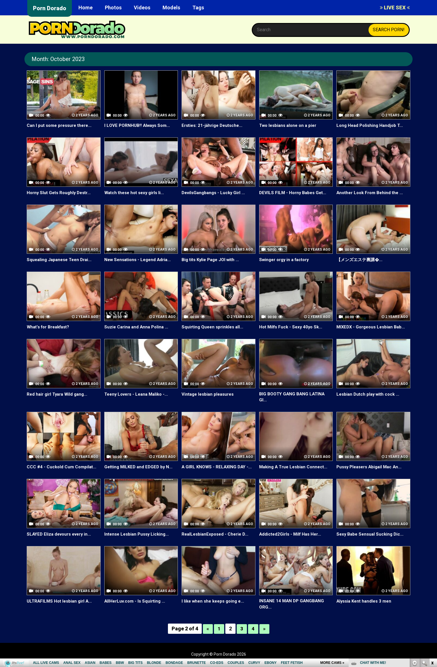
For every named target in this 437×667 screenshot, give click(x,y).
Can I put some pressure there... (61, 125)
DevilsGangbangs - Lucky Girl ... (215, 192)
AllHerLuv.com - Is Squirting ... (136, 602)
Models (171, 8)
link (432, 578)
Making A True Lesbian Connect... (295, 467)
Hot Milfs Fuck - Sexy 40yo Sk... (292, 327)
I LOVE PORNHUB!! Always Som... (138, 125)
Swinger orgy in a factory (286, 259)
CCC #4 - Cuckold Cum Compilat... (63, 467)
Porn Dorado (49, 8)
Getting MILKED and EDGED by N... (140, 467)
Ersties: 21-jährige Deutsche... (214, 125)
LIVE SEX (395, 8)
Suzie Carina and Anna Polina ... (137, 327)
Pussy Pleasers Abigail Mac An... (371, 467)
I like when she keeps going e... (215, 602)
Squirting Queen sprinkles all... (214, 327)
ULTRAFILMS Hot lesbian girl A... (61, 602)
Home (85, 8)
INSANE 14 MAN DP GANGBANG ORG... (292, 605)
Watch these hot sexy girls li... (136, 192)
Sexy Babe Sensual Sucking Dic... (371, 534)
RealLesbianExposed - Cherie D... (217, 534)
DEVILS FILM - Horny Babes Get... (294, 192)
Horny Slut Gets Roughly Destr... (61, 192)
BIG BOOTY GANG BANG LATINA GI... (293, 397)
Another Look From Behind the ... (371, 192)
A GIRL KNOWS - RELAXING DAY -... (218, 467)
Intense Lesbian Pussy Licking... (138, 534)
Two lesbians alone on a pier (290, 125)
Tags (198, 8)
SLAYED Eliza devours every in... (61, 534)
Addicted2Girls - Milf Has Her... (291, 534)
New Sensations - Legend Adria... (139, 259)
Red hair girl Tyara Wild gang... (59, 394)
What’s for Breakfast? (50, 327)
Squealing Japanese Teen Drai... (61, 259)
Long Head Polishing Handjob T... (371, 125)
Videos (142, 8)
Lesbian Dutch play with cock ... (369, 394)
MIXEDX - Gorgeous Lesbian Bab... (372, 327)
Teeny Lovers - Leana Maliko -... (138, 394)
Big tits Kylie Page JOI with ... (212, 259)
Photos (113, 8)
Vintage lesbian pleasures (209, 394)
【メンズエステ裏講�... (360, 259)
